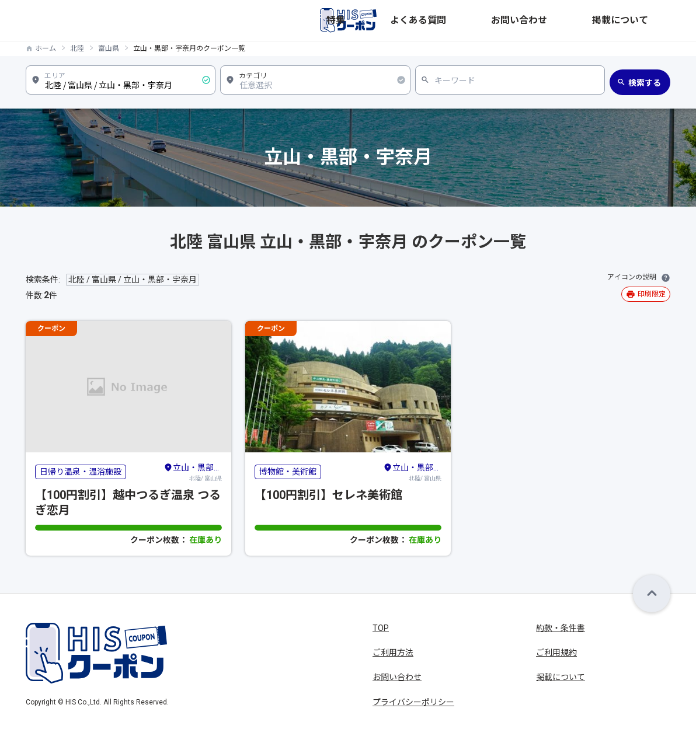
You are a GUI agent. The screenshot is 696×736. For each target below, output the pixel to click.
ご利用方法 (393, 652)
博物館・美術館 (287, 471)
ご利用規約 (556, 652)
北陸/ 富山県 (192, 472)
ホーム (45, 48)
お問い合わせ (582, 20)
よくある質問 (519, 20)
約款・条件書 (560, 628)
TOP (381, 628)
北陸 (77, 48)
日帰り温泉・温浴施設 (80, 471)
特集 (473, 20)
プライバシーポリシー (413, 702)
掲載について (645, 20)
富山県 (108, 48)
